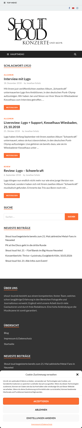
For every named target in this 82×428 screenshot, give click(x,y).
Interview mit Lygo (17, 79)
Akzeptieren (41, 401)
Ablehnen (41, 409)
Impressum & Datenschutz (41, 424)
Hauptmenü (17, 54)
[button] (77, 374)
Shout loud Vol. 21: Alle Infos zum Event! (26, 260)
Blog (6, 332)
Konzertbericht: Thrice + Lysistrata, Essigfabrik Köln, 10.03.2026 (38, 255)
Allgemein (8, 75)
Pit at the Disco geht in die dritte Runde (25, 245)
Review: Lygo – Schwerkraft (24, 170)
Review (7, 167)
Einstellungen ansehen (41, 418)
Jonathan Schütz (34, 83)
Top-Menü (12, 3)
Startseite (9, 343)
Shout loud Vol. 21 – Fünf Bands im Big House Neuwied (34, 250)
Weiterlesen (11, 107)
